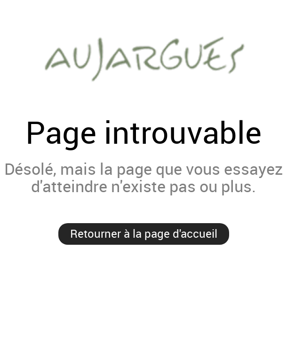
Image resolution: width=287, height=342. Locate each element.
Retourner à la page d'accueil (143, 233)
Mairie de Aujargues (143, 58)
